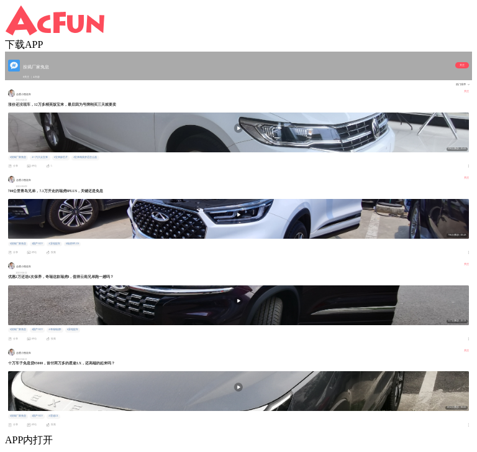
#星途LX (53, 416)
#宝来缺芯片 (61, 157)
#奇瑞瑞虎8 (55, 329)
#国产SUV (37, 243)
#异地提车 (54, 243)
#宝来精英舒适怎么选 (85, 157)
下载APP (24, 44)
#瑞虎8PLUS (72, 243)
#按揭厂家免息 (18, 157)
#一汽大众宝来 (40, 157)
